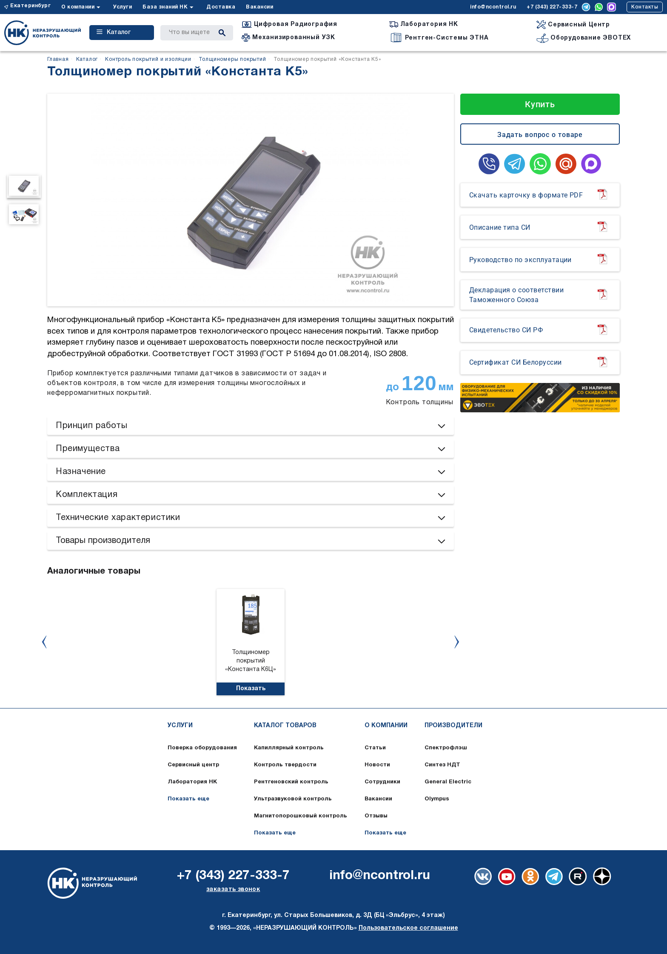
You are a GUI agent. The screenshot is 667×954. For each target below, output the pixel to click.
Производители (453, 725)
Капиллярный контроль (289, 748)
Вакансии (259, 7)
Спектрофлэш (446, 748)
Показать (250, 688)
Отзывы (376, 816)
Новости (377, 765)
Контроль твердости (285, 765)
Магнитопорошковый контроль (300, 816)
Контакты (644, 7)
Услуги (122, 7)
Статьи (375, 748)
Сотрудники (382, 782)
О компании (77, 7)
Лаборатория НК (192, 782)
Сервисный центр (193, 765)
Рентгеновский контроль (291, 782)
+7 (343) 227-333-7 (552, 7)
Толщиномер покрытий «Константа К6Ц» (250, 661)
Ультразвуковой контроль (293, 799)
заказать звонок (233, 889)
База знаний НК (165, 7)
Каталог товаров (285, 725)
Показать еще (188, 799)
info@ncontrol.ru (493, 7)
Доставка (220, 7)
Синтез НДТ (442, 765)
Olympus (437, 799)
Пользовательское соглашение (408, 928)
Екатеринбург (30, 5)
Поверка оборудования (202, 748)
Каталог (114, 32)
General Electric (448, 782)
